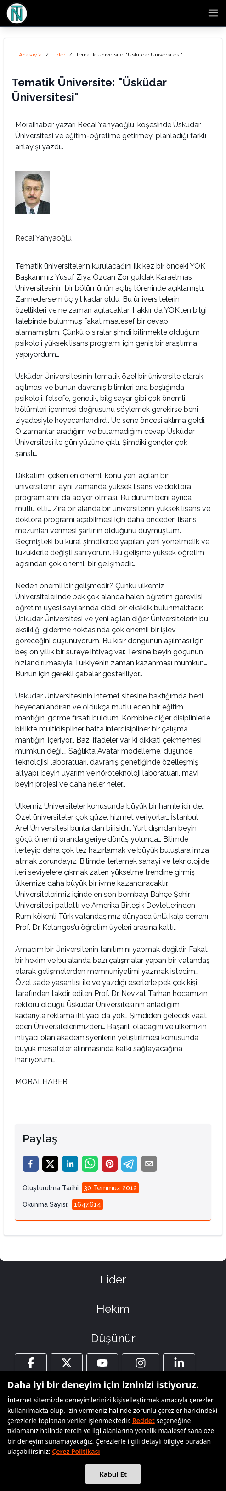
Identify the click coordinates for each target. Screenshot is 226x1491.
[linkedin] (70, 1164)
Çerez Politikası (76, 1451)
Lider (58, 54)
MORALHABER (41, 1081)
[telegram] (129, 1164)
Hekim (113, 1309)
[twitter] (50, 1164)
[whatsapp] (90, 1164)
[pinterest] (110, 1164)
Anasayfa (30, 54)
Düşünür (113, 1338)
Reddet (143, 1420)
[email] (149, 1164)
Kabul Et (113, 1474)
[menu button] (213, 13)
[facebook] (31, 1164)
